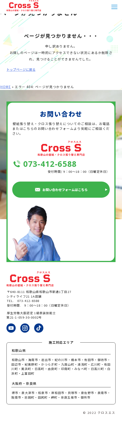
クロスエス (107, 412)
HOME (5, 86)
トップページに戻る (21, 69)
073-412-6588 (50, 164)
